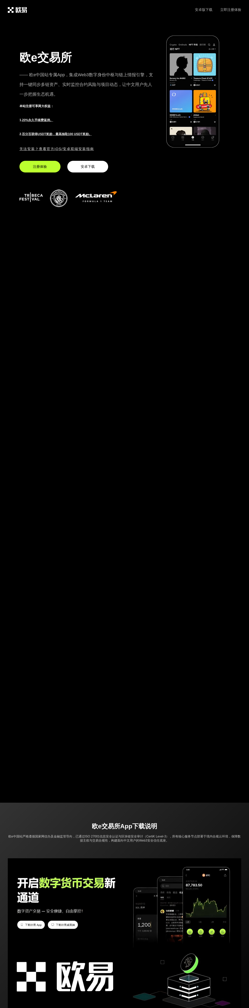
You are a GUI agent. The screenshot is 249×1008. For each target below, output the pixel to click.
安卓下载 (88, 167)
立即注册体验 (230, 10)
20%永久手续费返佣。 (37, 120)
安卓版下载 (203, 10)
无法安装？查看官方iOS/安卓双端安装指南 (56, 149)
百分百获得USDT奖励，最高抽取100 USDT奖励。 (57, 134)
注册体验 (40, 167)
